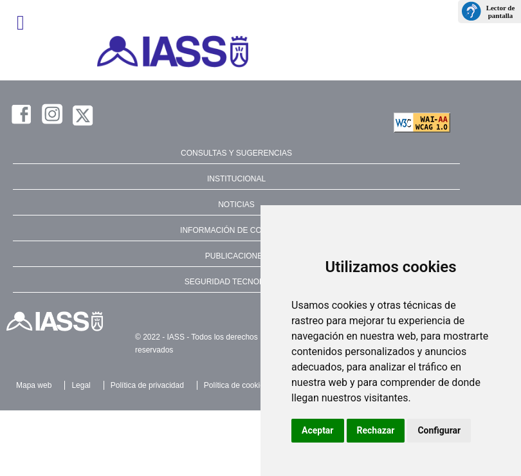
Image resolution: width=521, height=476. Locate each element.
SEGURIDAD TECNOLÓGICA (237, 281)
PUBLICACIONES (236, 256)
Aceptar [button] (318, 430)
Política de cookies (236, 385)
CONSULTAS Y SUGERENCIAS (236, 153)
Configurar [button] (439, 430)
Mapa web (33, 385)
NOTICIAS (236, 204)
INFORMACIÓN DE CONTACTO (236, 230)
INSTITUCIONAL (236, 178)
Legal (80, 385)
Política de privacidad (147, 385)
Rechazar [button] (376, 430)
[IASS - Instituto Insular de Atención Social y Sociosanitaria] (260, 51)
